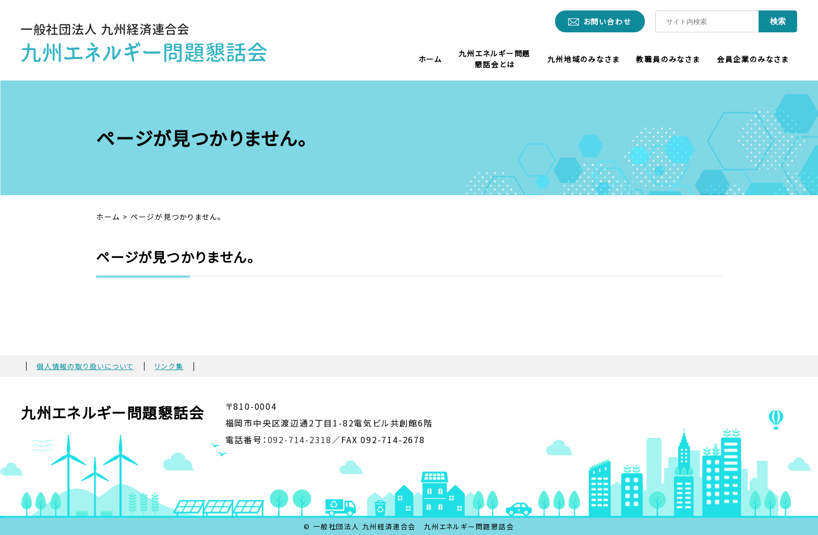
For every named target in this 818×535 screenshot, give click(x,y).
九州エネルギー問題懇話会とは (495, 58)
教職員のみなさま (668, 59)
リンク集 (168, 366)
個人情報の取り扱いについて (85, 366)
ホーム (430, 59)
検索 (778, 21)
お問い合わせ (607, 21)
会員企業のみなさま (753, 59)
